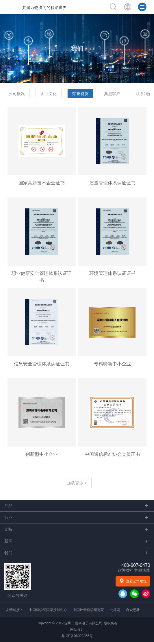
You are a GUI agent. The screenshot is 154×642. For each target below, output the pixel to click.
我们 (77, 48)
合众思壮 (133, 610)
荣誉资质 (80, 93)
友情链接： (14, 610)
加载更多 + (77, 483)
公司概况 (17, 93)
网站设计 (77, 630)
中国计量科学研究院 (88, 610)
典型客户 (112, 93)
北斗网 (115, 610)
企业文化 (48, 93)
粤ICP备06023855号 (77, 636)
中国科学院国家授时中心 (48, 610)
